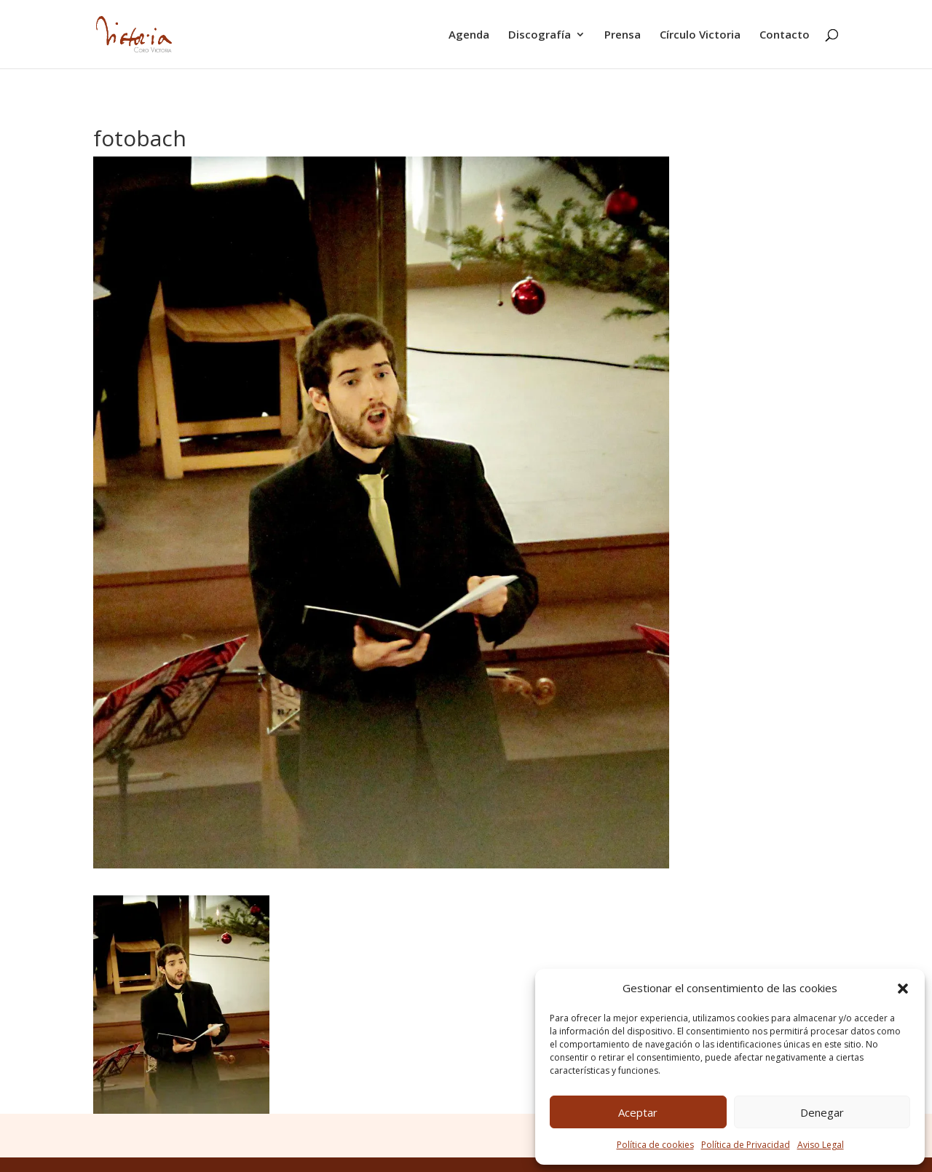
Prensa (622, 35)
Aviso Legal (820, 1145)
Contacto (784, 35)
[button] (903, 988)
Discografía (539, 35)
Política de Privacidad (745, 1145)
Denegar (822, 1112)
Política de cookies (655, 1145)
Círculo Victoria (700, 35)
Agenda (469, 35)
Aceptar (637, 1112)
